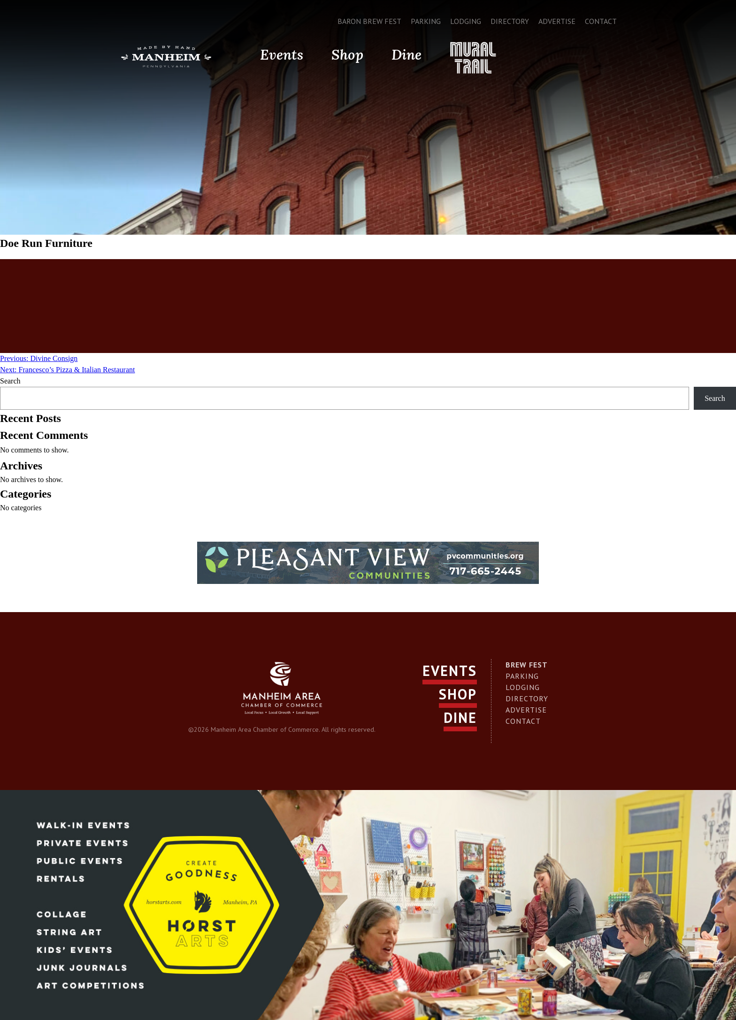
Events (281, 54)
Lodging (465, 21)
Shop (347, 54)
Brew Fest (527, 664)
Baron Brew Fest (369, 21)
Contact (601, 21)
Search (10, 381)
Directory (510, 21)
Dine (406, 54)
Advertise (556, 21)
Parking (426, 21)
